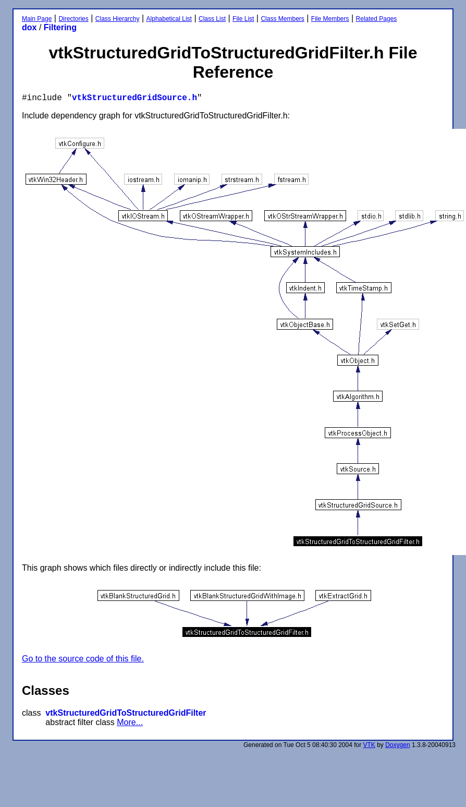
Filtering (60, 27)
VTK (369, 745)
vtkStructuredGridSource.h (134, 98)
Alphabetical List (169, 18)
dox (29, 27)
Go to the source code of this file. (83, 658)
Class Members (282, 18)
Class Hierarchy (117, 18)
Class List (212, 18)
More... (130, 722)
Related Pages (376, 18)
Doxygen (397, 745)
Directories (73, 18)
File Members (330, 18)
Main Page (37, 18)
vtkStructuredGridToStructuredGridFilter (125, 712)
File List (243, 18)
